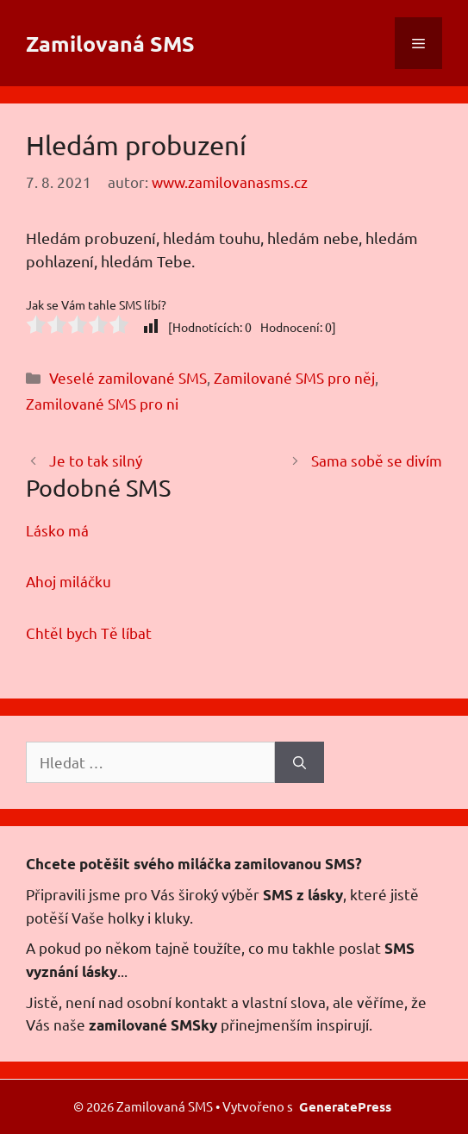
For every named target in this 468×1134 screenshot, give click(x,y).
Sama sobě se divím (376, 460)
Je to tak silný (95, 460)
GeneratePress (345, 1106)
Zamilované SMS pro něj (294, 377)
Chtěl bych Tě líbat (89, 632)
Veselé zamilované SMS (128, 377)
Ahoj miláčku (68, 581)
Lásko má (57, 530)
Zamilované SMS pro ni (102, 403)
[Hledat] (299, 762)
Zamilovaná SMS (110, 43)
